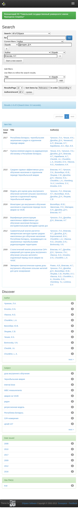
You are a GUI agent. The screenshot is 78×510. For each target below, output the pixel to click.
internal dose (9, 385)
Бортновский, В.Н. (58, 236)
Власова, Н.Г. (60, 143)
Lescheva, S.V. (62, 183)
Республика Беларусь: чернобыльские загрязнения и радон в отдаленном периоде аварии (27, 140)
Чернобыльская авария (14, 379)
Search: (7, 33)
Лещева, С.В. (56, 175)
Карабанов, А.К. (57, 146)
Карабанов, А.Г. (61, 156)
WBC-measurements (13, 390)
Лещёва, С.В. (56, 274)
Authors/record (11, 92)
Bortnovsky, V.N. (57, 244)
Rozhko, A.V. (68, 274)
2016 (6, 472)
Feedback (73, 503)
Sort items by (32, 88)
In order (54, 88)
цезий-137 (8, 424)
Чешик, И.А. (68, 138)
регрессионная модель (14, 407)
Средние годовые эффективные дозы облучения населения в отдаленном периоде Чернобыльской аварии (27, 172)
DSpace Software (29, 503)
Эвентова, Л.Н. (57, 207)
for (5, 38)
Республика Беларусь (13, 413)
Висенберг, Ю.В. (62, 172)
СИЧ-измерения (11, 418)
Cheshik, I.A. (55, 159)
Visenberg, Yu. (56, 282)
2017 (6, 455)
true (5, 486)
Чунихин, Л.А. (56, 138)
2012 (6, 466)
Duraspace (62, 503)
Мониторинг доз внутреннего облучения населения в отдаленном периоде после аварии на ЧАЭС (28, 207)
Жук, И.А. (69, 146)
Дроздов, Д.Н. (56, 140)
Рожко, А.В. (55, 265)
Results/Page (10, 88)
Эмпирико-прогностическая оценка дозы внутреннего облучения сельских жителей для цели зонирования (28, 268)
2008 (6, 444)
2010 (6, 449)
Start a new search (14, 61)
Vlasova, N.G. (61, 178)
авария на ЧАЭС (11, 396)
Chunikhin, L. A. (10, 354)
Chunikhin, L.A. (56, 180)
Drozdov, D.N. (60, 162)
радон (6, 401)
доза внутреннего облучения (16, 373)
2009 (6, 460)
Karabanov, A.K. (62, 164)
